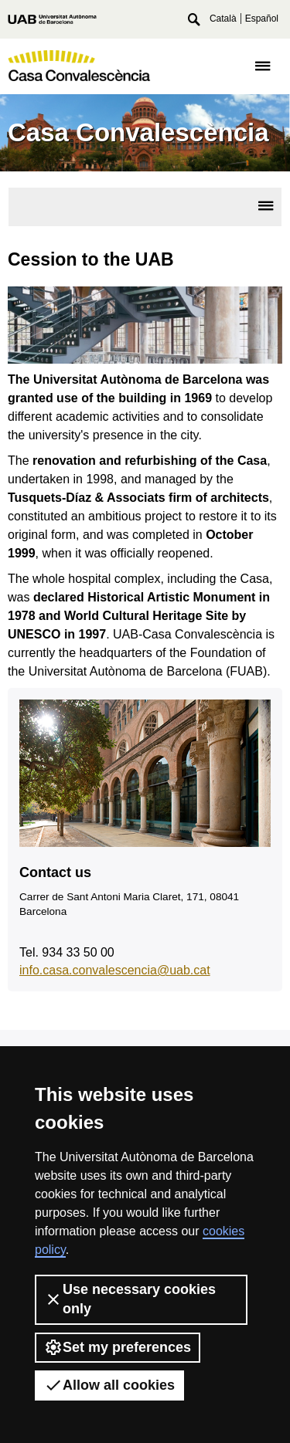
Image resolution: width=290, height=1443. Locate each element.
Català (223, 18)
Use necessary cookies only (130, 1299)
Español (261, 18)
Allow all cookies (109, 1385)
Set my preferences (117, 1347)
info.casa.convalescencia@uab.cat (114, 970)
